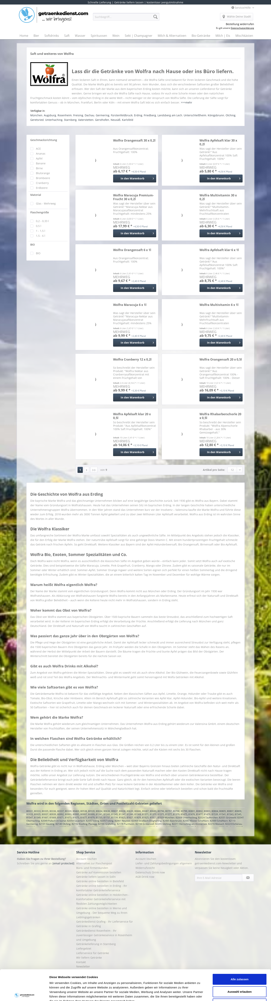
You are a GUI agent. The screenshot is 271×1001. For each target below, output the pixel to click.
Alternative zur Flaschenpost (94, 863)
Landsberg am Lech (170, 115)
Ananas (40, 153)
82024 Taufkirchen (208, 817)
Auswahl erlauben (240, 959)
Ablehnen (239, 972)
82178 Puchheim (125, 824)
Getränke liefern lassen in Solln (96, 876)
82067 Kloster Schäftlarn (196, 820)
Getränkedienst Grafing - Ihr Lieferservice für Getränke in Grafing (104, 924)
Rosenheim (65, 115)
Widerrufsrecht (145, 868)
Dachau (89, 115)
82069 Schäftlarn (219, 820)
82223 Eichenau (233, 824)
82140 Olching (63, 824)
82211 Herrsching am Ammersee (189, 824)
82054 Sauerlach (76, 820)
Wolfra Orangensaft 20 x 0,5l (220, 359)
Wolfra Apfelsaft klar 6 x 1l (219, 250)
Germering (102, 115)
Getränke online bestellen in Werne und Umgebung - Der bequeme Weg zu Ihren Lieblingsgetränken (101, 912)
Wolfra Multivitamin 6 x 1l (218, 305)
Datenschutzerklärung (242, 28)
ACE (38, 148)
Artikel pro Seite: (214, 470)
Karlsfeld (127, 120)
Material (35, 195)
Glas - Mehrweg (46, 203)
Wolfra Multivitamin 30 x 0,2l (218, 197)
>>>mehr (186, 102)
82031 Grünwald (227, 817)
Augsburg (50, 115)
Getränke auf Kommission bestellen (98, 872)
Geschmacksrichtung (43, 140)
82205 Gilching (163, 824)
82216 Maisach (216, 824)
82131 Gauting (46, 824)
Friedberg (150, 115)
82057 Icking (92, 820)
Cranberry (42, 183)
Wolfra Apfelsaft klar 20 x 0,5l (132, 416)
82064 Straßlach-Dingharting (146, 820)
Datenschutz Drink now (150, 872)
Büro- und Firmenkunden (92, 868)
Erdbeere (42, 188)
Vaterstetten (86, 120)
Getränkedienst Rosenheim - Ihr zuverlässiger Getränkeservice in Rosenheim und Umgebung (104, 935)
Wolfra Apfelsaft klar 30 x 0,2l (218, 142)
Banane (41, 163)
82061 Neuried (122, 820)
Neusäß (115, 120)
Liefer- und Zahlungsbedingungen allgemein (164, 863)
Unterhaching (53, 120)
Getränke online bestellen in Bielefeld (100, 881)
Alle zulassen (239, 947)
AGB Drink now (145, 876)
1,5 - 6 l (40, 235)
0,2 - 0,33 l (42, 221)
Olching (230, 115)
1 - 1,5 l (40, 231)
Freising (78, 115)
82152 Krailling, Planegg (84, 824)
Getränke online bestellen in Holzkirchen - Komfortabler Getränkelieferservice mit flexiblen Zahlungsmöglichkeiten (102, 899)
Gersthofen (102, 120)
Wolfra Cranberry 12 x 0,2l (132, 359)
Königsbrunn (216, 115)
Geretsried (37, 120)
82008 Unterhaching (186, 817)
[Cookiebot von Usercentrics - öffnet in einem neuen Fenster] (24, 993)
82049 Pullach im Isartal (53, 820)
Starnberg (70, 120)
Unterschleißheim (195, 115)
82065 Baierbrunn (172, 820)
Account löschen (86, 859)
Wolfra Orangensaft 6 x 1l (132, 250)
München (36, 115)
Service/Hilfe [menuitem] (241, 7)
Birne (39, 168)
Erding (138, 115)
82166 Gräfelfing (107, 824)
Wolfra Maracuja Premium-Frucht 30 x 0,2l (133, 197)
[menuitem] (126, 18)
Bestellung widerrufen (240, 24)
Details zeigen (200, 993)
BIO (32, 244)
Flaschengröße (39, 212)
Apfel (39, 158)
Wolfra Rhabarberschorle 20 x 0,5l (220, 416)
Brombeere (43, 178)
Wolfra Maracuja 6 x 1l (129, 305)
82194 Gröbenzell (145, 824)
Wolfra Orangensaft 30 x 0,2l (134, 140)
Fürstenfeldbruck (121, 115)
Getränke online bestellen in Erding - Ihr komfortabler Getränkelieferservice (101, 888)
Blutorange (43, 173)
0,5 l (38, 226)
